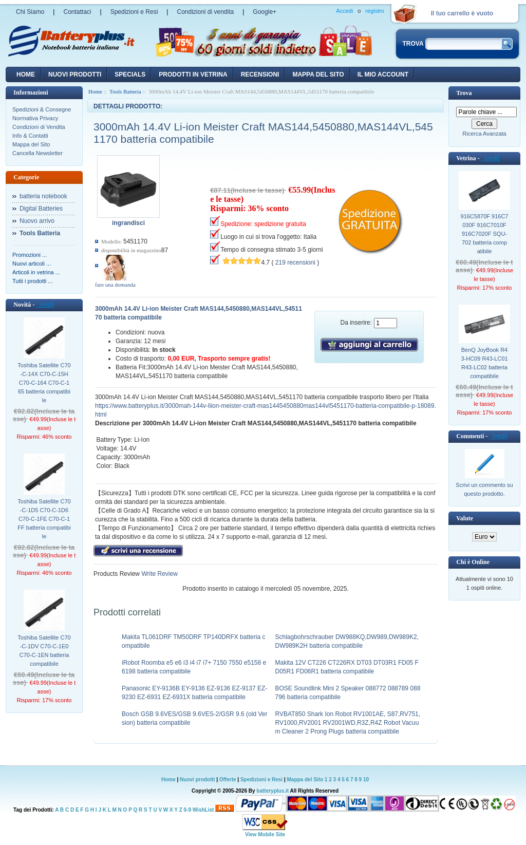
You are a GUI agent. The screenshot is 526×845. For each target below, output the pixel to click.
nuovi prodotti (74, 74)
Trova (464, 93)
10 (366, 779)
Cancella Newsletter (37, 153)
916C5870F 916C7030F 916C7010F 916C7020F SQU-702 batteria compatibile (485, 233)
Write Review (159, 573)
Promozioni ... (29, 255)
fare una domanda (115, 284)
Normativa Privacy (35, 118)
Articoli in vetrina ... (36, 272)
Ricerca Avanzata (484, 133)
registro (374, 11)
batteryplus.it (273, 791)
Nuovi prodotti (197, 779)
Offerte (228, 779)
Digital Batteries (41, 208)
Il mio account (383, 74)
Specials (130, 74)
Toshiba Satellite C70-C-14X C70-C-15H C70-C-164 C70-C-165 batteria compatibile (43, 382)
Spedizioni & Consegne (41, 109)
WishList (203, 810)
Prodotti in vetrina (193, 74)
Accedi (344, 11)
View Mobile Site (265, 834)
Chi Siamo (30, 11)
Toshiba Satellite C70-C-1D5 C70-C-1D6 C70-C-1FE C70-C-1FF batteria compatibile (43, 518)
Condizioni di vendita (205, 11)
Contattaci (77, 11)
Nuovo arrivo (37, 220)
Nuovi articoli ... (31, 263)
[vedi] (45, 304)
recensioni (260, 74)
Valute (464, 518)
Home (25, 74)
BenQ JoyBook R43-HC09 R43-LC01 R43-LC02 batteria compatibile (484, 363)
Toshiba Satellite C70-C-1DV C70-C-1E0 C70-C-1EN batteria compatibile (43, 650)
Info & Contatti (30, 136)
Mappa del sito (318, 74)
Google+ (264, 11)
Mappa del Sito (31, 144)
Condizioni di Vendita (38, 127)
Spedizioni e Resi (134, 11)
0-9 (187, 810)
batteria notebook (43, 196)
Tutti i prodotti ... (32, 281)
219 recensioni (295, 262)
